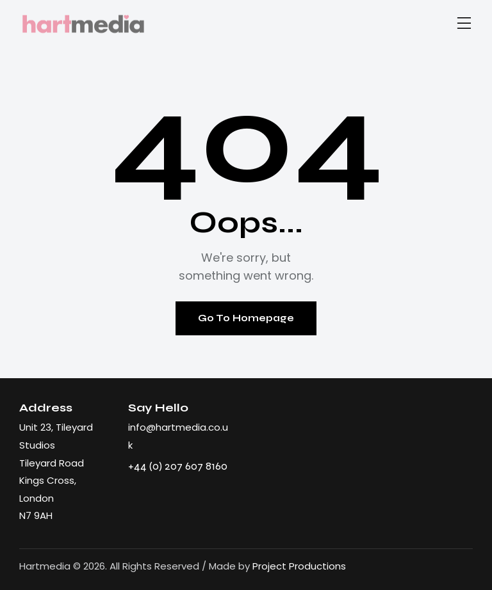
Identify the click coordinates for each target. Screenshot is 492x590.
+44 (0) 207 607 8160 (177, 466)
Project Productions (299, 566)
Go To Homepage (246, 318)
